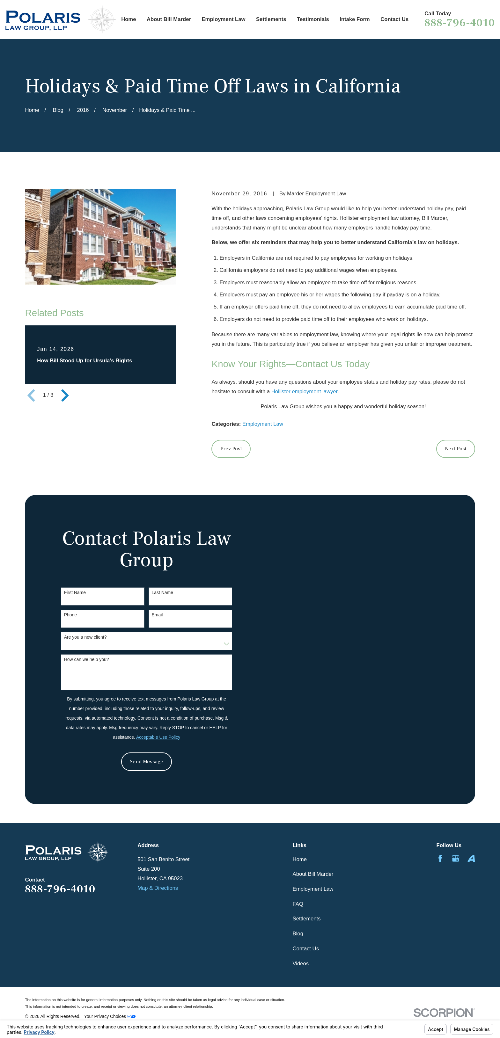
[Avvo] (471, 858)
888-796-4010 (459, 23)
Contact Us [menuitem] (394, 19)
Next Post (456, 448)
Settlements (307, 919)
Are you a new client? (85, 637)
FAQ (298, 904)
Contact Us (306, 949)
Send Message (146, 761)
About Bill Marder (313, 874)
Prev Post (231, 448)
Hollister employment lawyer (304, 391)
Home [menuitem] (128, 19)
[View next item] (65, 395)
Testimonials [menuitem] (313, 19)
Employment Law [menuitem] (223, 19)
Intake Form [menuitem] (355, 19)
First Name (75, 592)
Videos (301, 964)
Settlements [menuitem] (271, 19)
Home (300, 859)
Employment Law (262, 424)
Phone (70, 614)
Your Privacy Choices (110, 1016)
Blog (298, 934)
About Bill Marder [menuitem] (169, 19)
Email (157, 614)
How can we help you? (86, 659)
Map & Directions (157, 888)
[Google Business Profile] (455, 858)
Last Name (162, 592)
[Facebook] (440, 858)
